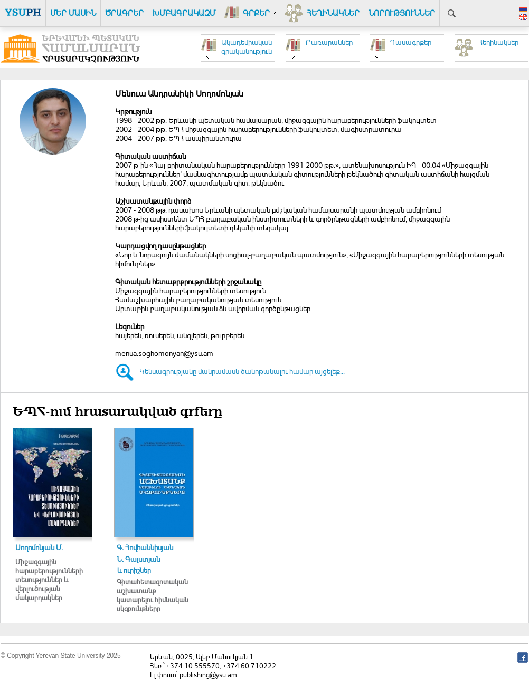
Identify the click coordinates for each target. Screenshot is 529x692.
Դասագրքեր (410, 41)
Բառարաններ (329, 41)
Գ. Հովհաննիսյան (145, 547)
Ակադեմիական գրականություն (246, 46)
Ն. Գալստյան (138, 558)
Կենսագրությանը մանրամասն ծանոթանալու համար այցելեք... (242, 371)
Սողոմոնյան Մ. (39, 547)
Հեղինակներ (498, 41)
